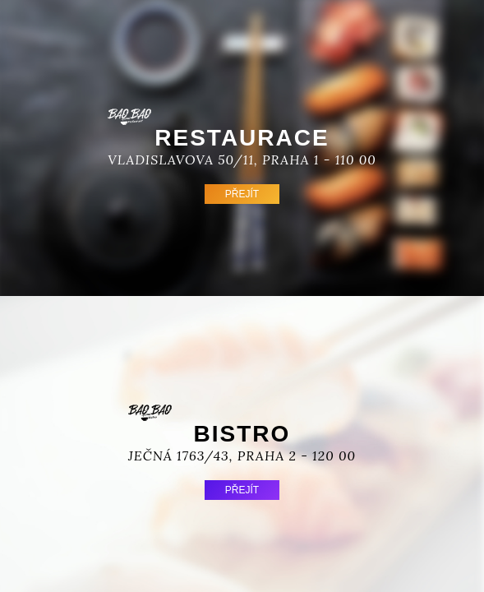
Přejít (242, 194)
